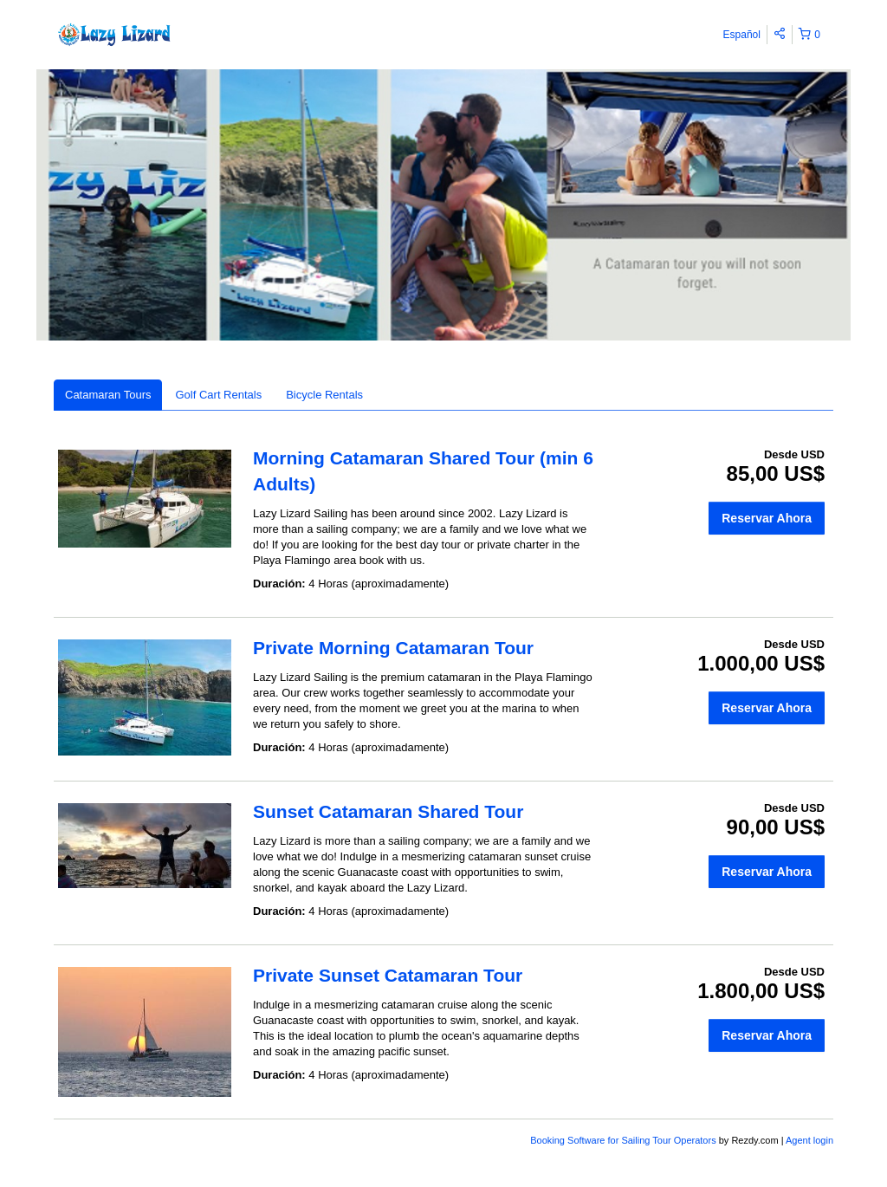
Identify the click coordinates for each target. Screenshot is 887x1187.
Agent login (809, 1140)
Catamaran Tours (108, 394)
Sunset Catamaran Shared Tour (388, 811)
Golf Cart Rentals (218, 394)
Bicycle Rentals (324, 394)
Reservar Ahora (767, 518)
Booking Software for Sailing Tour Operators (624, 1140)
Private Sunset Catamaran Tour (387, 975)
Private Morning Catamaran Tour (393, 648)
